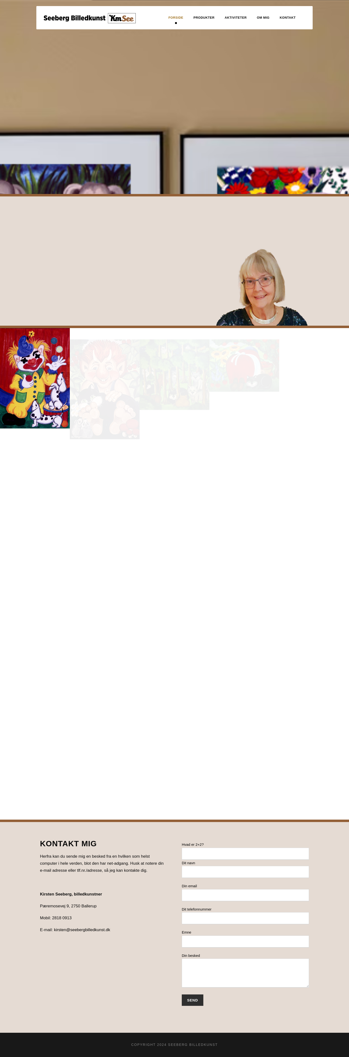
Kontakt (288, 17)
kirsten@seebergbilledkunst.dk (82, 930)
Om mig (263, 17)
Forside (175, 17)
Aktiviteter (236, 17)
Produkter (203, 17)
